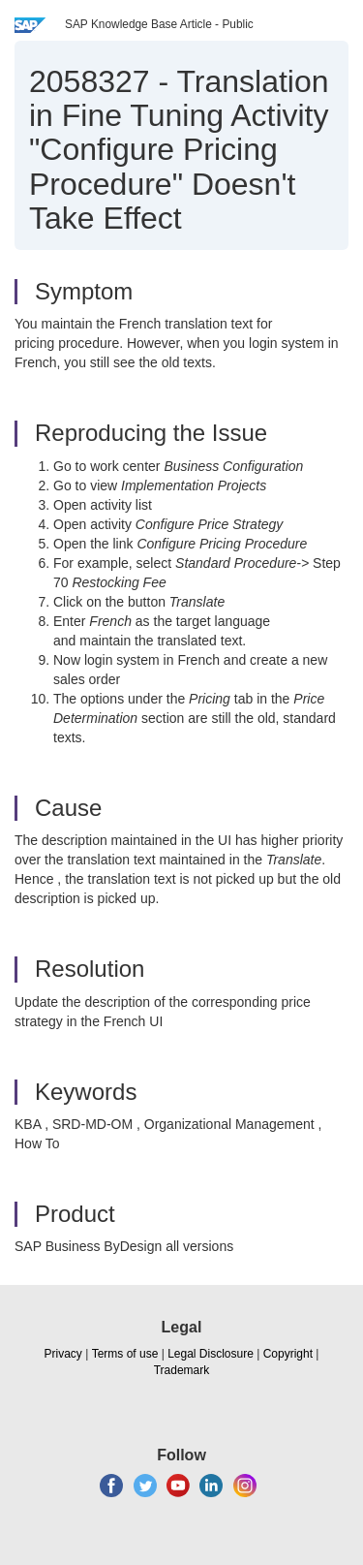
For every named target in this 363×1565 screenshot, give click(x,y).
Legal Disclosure (210, 1354)
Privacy (63, 1354)
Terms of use (125, 1354)
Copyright (288, 1354)
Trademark (182, 1370)
